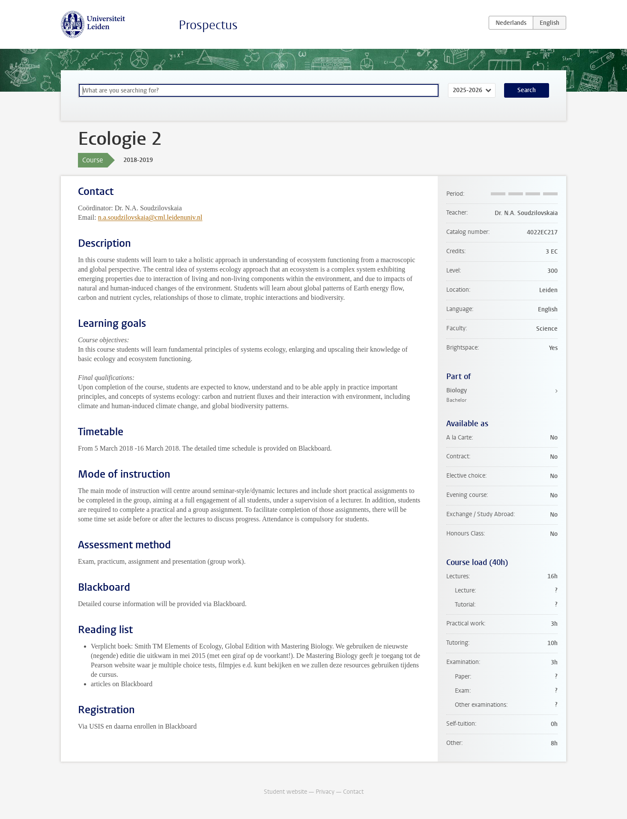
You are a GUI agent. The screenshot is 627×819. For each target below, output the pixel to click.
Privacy (325, 792)
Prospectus (208, 25)
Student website (285, 792)
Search (526, 90)
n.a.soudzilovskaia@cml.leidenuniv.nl (150, 217)
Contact (353, 792)
